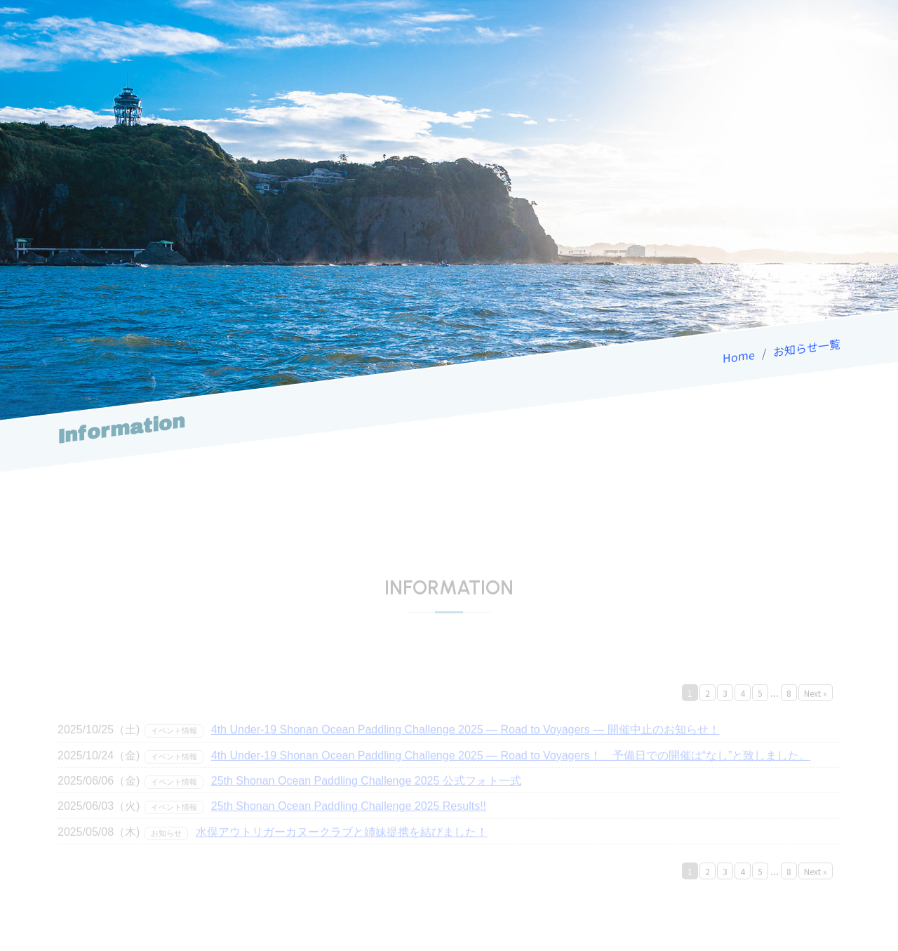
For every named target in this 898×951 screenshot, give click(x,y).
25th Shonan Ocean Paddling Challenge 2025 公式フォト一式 (366, 793)
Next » (815, 706)
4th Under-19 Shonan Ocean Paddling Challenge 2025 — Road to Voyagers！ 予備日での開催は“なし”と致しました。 (511, 768)
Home (739, 355)
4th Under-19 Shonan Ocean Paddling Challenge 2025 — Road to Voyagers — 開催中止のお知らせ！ (465, 742)
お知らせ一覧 (806, 347)
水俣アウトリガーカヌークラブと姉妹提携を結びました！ (342, 845)
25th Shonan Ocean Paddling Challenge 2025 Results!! (348, 819)
